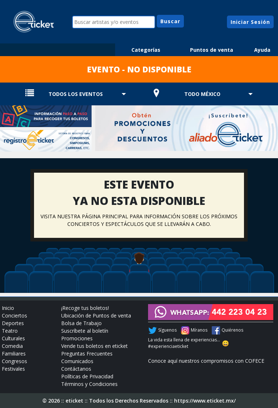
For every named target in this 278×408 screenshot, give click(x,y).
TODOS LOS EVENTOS (76, 94)
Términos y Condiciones (89, 383)
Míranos (199, 330)
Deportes (13, 323)
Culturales (13, 338)
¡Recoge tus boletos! (85, 307)
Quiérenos (232, 330)
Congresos (14, 361)
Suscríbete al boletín (84, 330)
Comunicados (77, 361)
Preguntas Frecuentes (87, 353)
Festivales (13, 368)
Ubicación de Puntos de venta (96, 315)
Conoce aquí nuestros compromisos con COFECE (206, 360)
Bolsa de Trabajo (81, 323)
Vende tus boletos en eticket (94, 345)
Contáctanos (76, 368)
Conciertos (14, 315)
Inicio (8, 307)
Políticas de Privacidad (87, 376)
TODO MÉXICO (202, 94)
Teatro (10, 330)
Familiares (14, 353)
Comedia (12, 345)
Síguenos (167, 330)
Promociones (77, 338)
